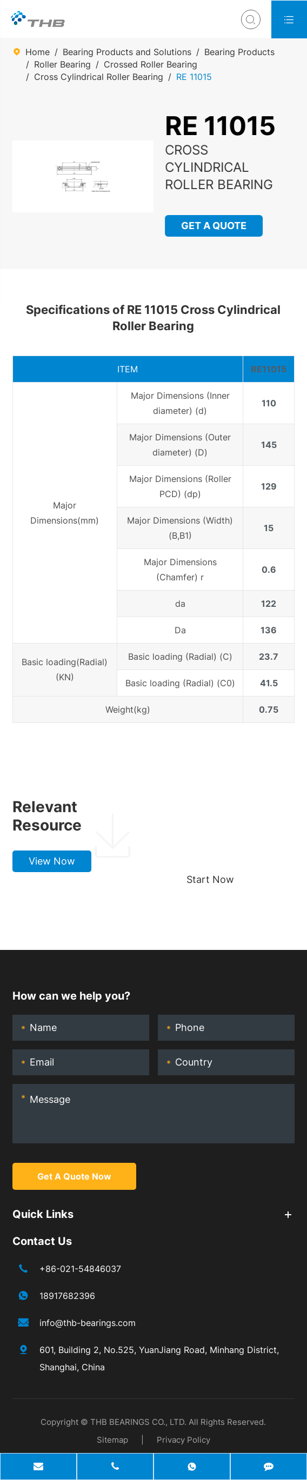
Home (37, 51)
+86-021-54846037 (80, 1268)
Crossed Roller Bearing (150, 64)
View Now (52, 861)
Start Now (210, 879)
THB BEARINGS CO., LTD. (138, 1422)
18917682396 (67, 1295)
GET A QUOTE (213, 225)
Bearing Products (239, 51)
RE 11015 (194, 76)
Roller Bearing (62, 64)
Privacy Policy (183, 1440)
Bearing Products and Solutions (127, 51)
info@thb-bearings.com (87, 1322)
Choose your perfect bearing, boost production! (229, 816)
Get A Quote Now (74, 1176)
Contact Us (42, 1241)
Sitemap (112, 1440)
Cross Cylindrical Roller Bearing (98, 76)
